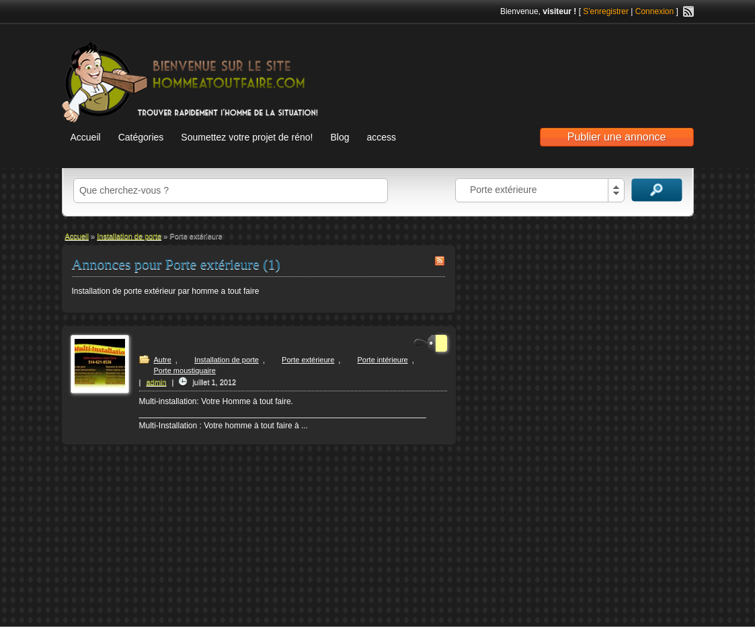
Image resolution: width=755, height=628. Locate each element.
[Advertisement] (536, 68)
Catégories (141, 137)
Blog (339, 137)
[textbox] (231, 190)
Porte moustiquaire (185, 370)
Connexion (654, 11)
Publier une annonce (616, 137)
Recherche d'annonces (656, 190)
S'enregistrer (606, 11)
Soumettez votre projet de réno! (247, 137)
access (381, 137)
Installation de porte (129, 236)
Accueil (86, 137)
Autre (162, 360)
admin (156, 382)
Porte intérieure (382, 360)
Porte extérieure (308, 360)
